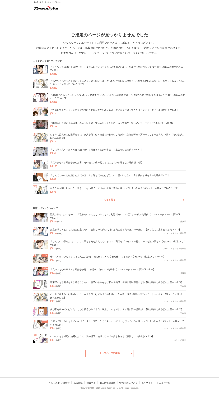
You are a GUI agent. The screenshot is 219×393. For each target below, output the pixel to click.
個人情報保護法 (107, 382)
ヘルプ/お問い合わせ (59, 382)
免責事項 (91, 382)
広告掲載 (78, 382)
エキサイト (147, 382)
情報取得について (128, 382)
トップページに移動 (109, 353)
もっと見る (109, 199)
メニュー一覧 (163, 382)
